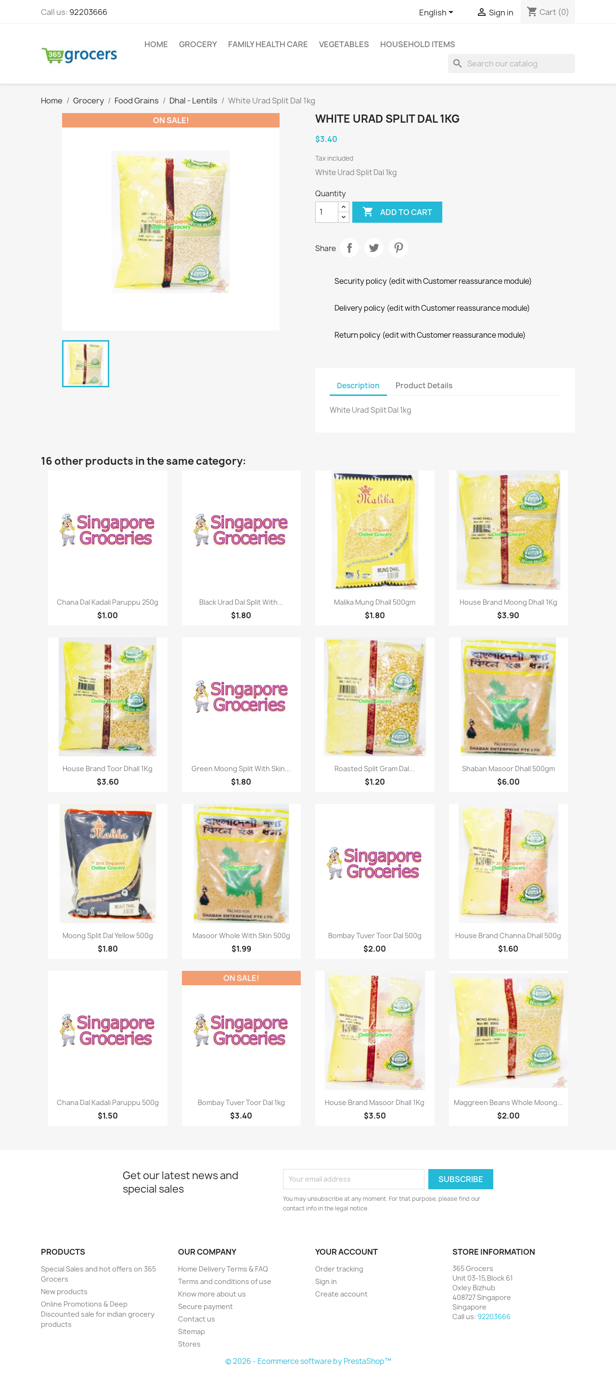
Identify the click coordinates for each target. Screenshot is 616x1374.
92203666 (88, 12)
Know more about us (212, 1293)
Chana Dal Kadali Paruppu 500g (108, 1102)
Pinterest (398, 247)
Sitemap (191, 1331)
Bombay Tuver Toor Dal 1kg (241, 1102)
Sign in (326, 1281)
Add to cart (397, 212)
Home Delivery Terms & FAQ (223, 1268)
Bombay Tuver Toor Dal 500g (375, 935)
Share (349, 247)
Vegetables (344, 44)
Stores (189, 1344)
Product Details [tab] (424, 386)
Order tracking (339, 1268)
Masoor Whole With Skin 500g (241, 935)
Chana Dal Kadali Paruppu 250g (107, 602)
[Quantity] (326, 212)
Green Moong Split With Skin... (241, 768)
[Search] (511, 63)
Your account (346, 1252)
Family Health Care (268, 44)
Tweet (374, 247)
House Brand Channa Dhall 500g (508, 935)
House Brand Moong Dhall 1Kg (508, 602)
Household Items (417, 44)
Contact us (196, 1318)
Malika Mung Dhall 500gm (374, 602)
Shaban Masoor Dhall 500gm (508, 768)
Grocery (198, 44)
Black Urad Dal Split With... (241, 602)
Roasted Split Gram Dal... (374, 768)
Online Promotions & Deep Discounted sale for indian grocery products (97, 1314)
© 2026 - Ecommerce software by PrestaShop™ (308, 1361)
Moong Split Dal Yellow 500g (108, 935)
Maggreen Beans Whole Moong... (508, 1102)
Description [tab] (358, 386)
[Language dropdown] (438, 13)
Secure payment (205, 1306)
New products (64, 1291)
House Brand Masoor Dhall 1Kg (374, 1102)
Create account (341, 1293)
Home (156, 44)
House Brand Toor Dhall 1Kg (108, 768)
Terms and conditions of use (224, 1281)
